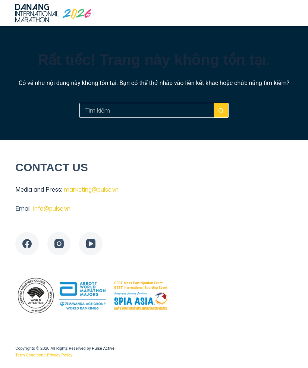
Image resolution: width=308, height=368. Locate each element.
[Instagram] (59, 243)
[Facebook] (27, 243)
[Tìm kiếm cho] (146, 110)
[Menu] (289, 13)
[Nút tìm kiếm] (221, 110)
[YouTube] (91, 243)
